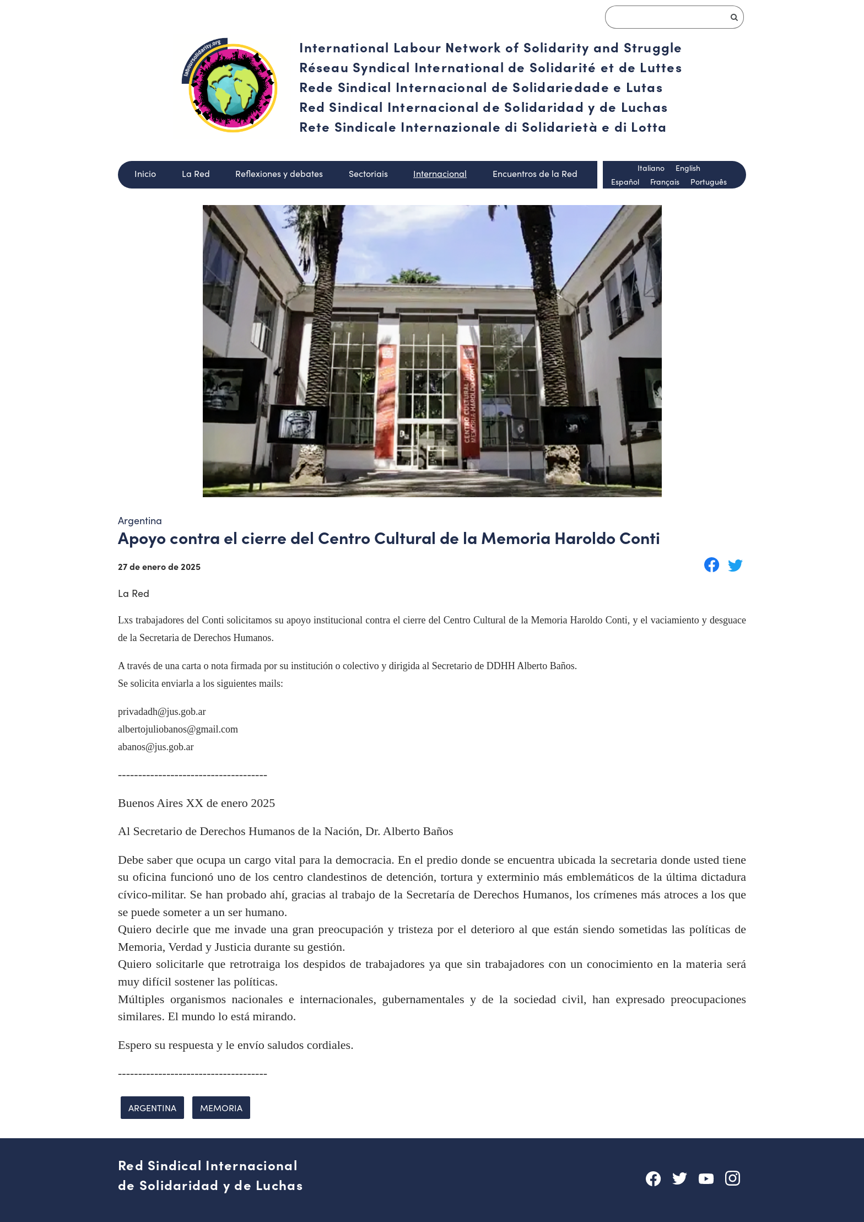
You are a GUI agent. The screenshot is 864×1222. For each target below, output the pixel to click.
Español (625, 181)
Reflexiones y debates (279, 173)
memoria (221, 1107)
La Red (196, 173)
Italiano (651, 168)
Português (708, 181)
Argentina (152, 1107)
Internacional (440, 173)
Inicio (145, 173)
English (688, 168)
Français (664, 181)
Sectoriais (368, 173)
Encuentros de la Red (535, 173)
